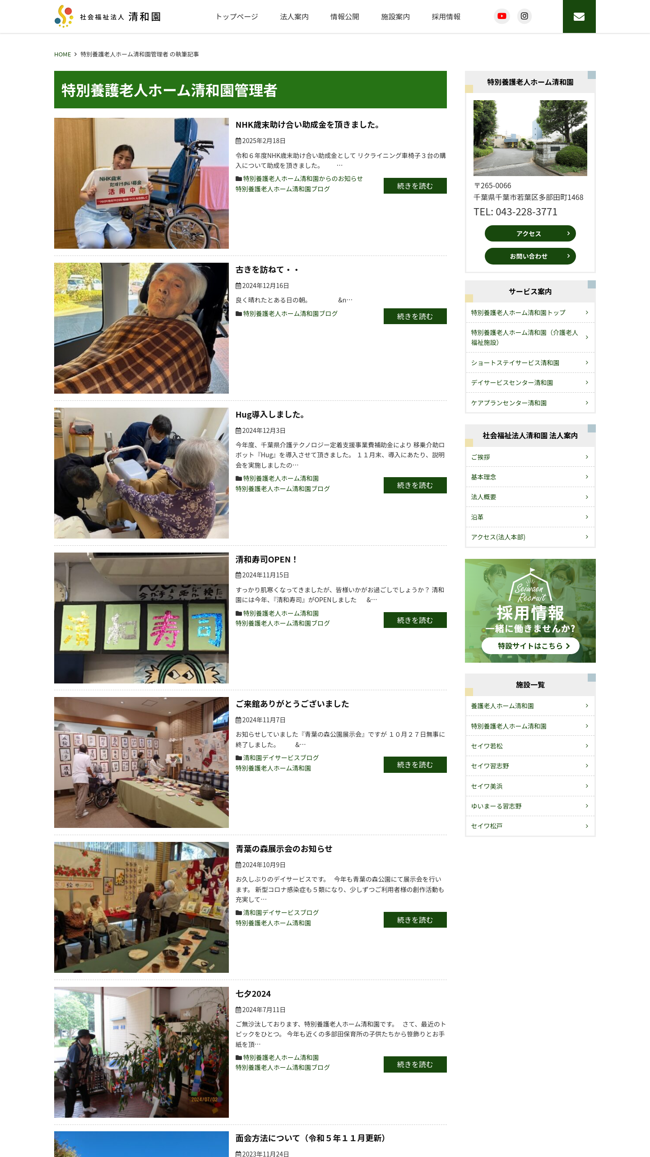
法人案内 (294, 16)
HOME (62, 54)
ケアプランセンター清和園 (509, 402)
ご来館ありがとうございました (195, 464)
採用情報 (446, 16)
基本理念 (484, 476)
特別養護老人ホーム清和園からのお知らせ (205, 178)
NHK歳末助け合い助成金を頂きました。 (212, 124)
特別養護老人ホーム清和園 (184, 345)
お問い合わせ (529, 255)
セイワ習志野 (490, 765)
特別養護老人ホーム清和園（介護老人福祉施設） (525, 337)
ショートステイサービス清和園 (515, 362)
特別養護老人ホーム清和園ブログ (185, 188)
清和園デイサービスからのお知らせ (196, 848)
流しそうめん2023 (172, 804)
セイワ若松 (487, 745)
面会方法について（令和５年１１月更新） (215, 714)
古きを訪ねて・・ (170, 215)
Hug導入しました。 (174, 291)
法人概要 (484, 496)
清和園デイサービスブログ (184, 508)
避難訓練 (154, 881)
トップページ (236, 16)
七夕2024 (155, 627)
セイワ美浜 (487, 785)
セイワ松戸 (487, 825)
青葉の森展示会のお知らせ (187, 541)
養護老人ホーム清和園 (502, 705)
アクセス (528, 233)
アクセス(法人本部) (498, 536)
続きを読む (400, 185)
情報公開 (344, 16)
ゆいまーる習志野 (496, 805)
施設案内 (395, 16)
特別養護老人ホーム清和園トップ (518, 312)
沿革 (477, 516)
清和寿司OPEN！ (169, 378)
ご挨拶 (480, 456)
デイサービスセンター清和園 (512, 382)
